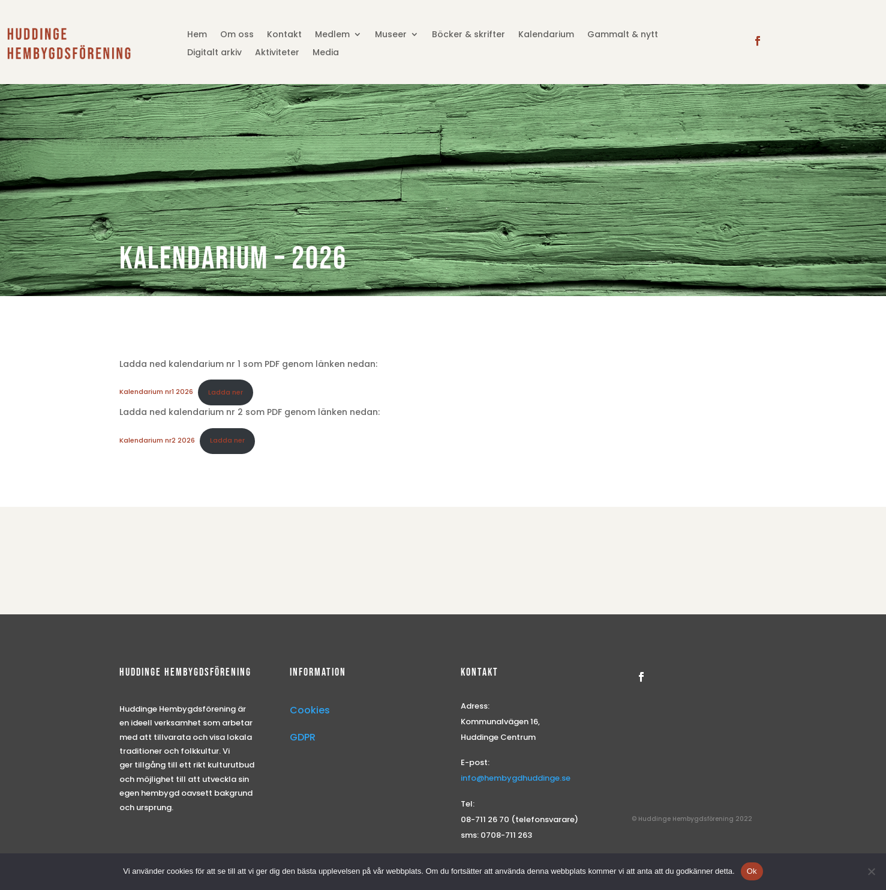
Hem (197, 35)
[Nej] (871, 871)
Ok (752, 871)
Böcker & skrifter (468, 35)
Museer (391, 35)
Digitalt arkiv (214, 53)
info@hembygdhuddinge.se (515, 778)
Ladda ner (225, 392)
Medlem (332, 35)
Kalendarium (546, 35)
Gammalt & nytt (622, 35)
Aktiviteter (277, 53)
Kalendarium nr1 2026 (156, 392)
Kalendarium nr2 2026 (157, 440)
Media (326, 53)
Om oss (237, 35)
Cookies (310, 710)
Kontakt (284, 35)
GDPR (303, 737)
